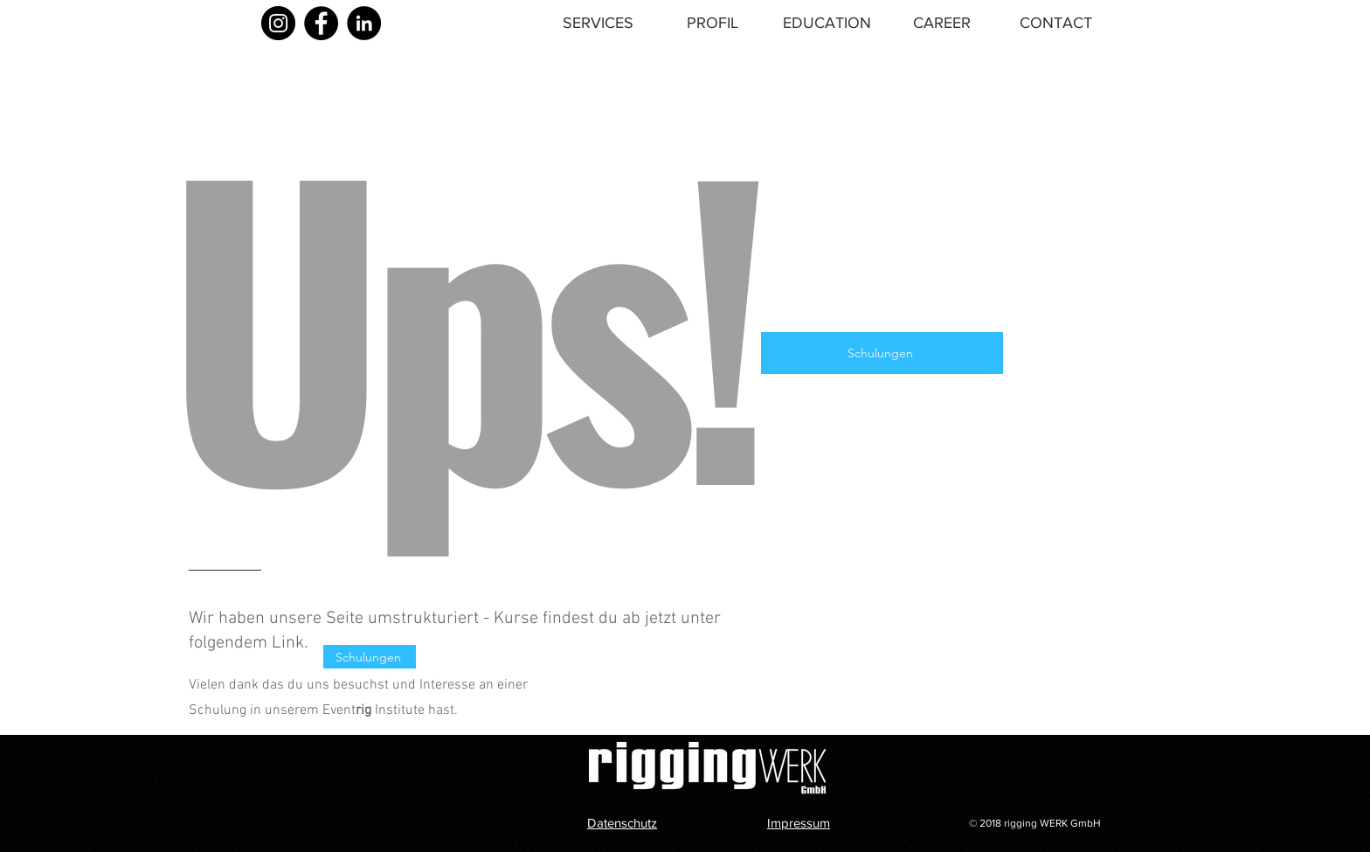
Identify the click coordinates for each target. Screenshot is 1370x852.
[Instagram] (278, 23)
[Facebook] (321, 23)
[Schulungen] (882, 353)
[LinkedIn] (364, 23)
